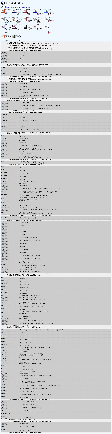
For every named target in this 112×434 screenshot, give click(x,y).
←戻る (2, 1)
